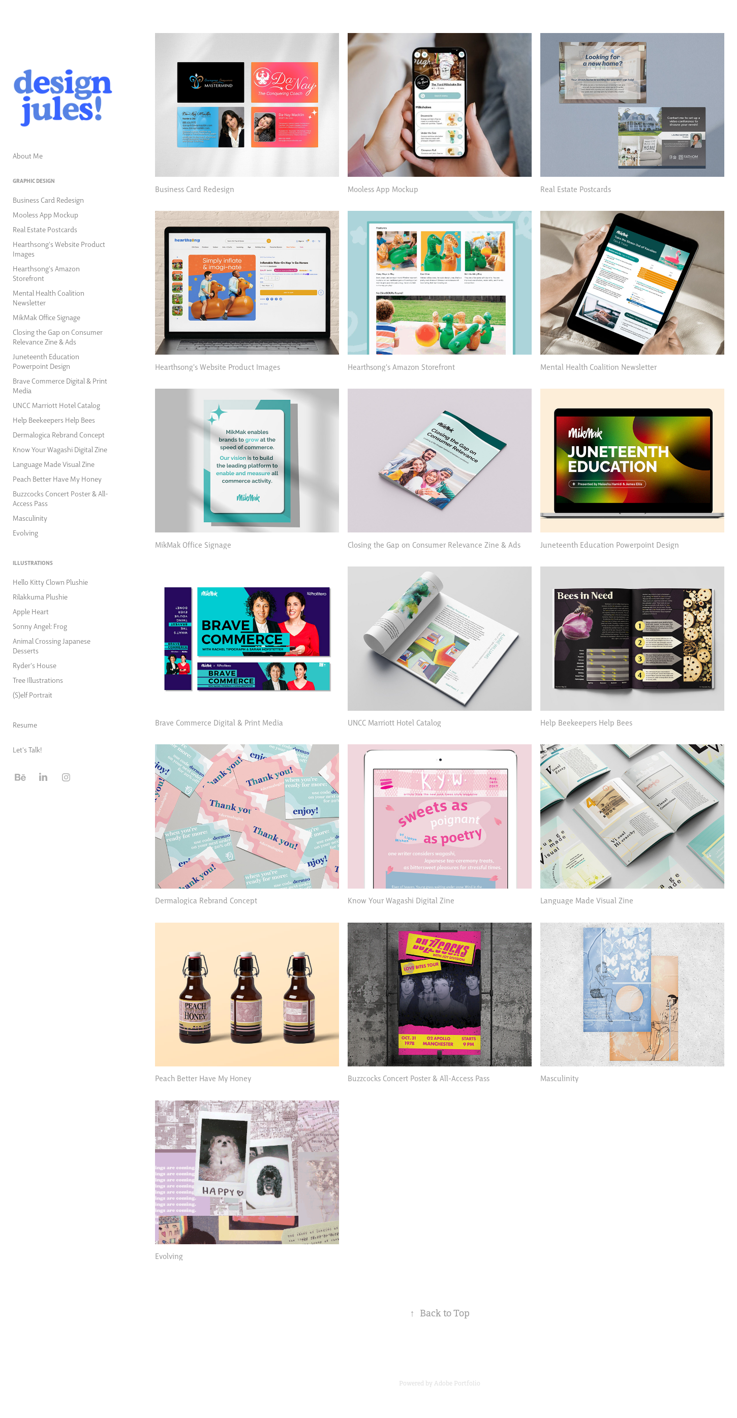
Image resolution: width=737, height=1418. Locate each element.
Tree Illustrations (38, 680)
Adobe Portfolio (457, 1383)
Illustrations (33, 562)
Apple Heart (31, 611)
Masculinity (30, 518)
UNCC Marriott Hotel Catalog (56, 405)
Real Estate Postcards (45, 229)
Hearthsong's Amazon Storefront (46, 273)
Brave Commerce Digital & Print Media (60, 385)
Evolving (25, 532)
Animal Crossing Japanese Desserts (51, 645)
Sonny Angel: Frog (40, 626)
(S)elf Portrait (32, 694)
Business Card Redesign (48, 200)
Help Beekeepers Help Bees (54, 420)
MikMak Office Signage (46, 317)
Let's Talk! (27, 749)
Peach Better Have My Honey (57, 479)
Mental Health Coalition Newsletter (48, 297)
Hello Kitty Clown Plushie (50, 582)
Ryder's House (34, 665)
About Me (28, 155)
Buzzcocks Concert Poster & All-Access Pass (60, 498)
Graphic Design (34, 180)
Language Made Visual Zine (54, 464)
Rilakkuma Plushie (40, 596)
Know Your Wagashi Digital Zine (60, 449)
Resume (25, 724)
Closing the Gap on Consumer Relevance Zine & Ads (58, 336)
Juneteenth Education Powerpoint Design (46, 361)
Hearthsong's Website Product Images (59, 249)
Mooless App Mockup (45, 214)
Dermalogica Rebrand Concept (59, 434)
